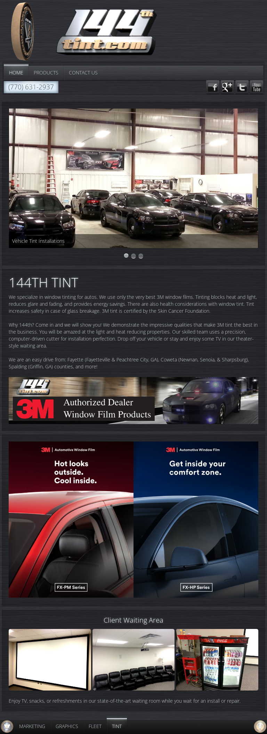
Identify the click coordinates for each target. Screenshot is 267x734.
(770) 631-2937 (31, 86)
